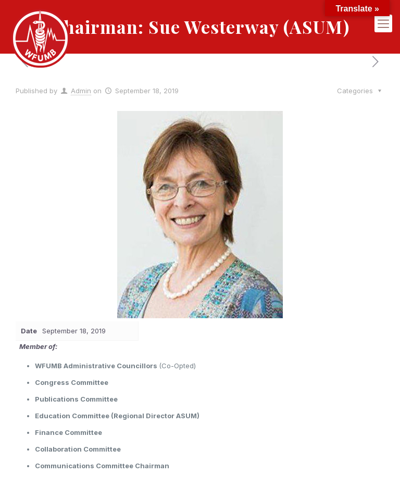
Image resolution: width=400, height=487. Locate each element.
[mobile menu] (383, 23)
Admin (81, 90)
